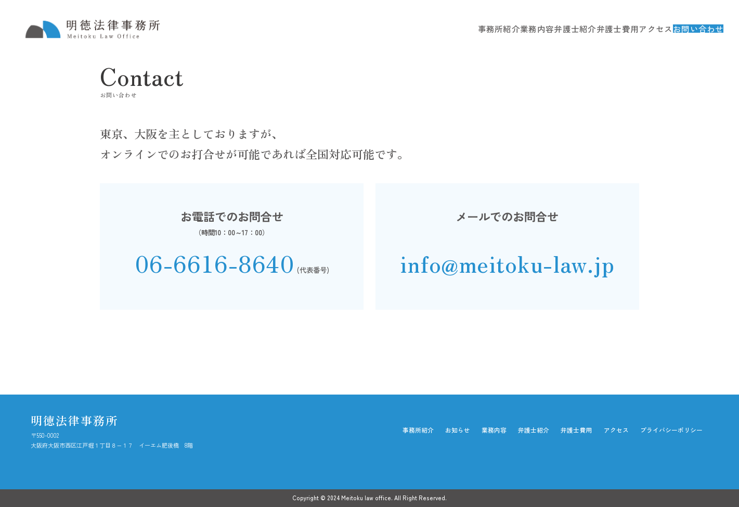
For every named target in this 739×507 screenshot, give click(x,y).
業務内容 (505, 28)
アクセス (626, 28)
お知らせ (457, 429)
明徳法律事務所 (74, 420)
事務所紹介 (465, 28)
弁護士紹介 (544, 28)
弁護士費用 (587, 28)
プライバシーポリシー (671, 429)
